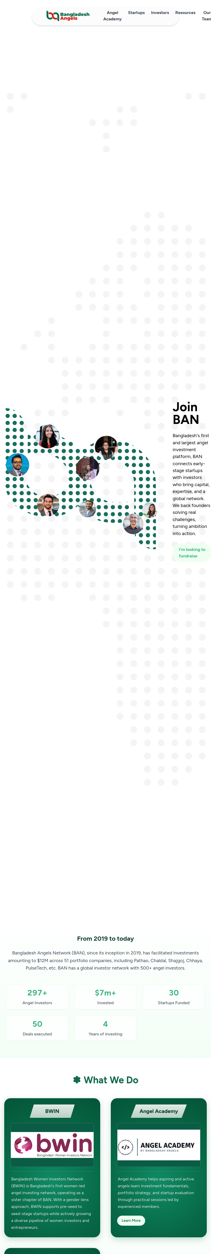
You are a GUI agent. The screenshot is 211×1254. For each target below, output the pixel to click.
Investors (160, 12)
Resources (185, 12)
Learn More (131, 1220)
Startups (136, 12)
